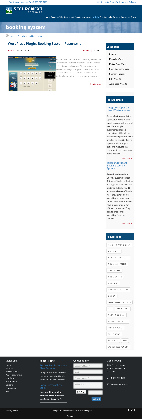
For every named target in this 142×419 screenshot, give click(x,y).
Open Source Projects (119, 68)
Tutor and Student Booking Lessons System (116, 163)
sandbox (113, 339)
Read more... (96, 84)
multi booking (116, 313)
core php (113, 282)
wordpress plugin (118, 345)
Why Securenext (66, 17)
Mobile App (123, 307)
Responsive (114, 333)
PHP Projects (115, 78)
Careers (116, 17)
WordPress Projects (118, 83)
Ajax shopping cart (119, 243)
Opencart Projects (117, 73)
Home (47, 17)
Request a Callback (126, 2)
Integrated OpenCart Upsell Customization (118, 107)
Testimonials (106, 17)
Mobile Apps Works (117, 63)
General (112, 53)
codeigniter (115, 275)
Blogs (133, 17)
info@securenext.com (17, 2)
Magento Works (116, 58)
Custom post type (118, 288)
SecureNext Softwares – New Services (53, 366)
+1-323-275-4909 (38, 2)
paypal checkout (118, 320)
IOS (110, 307)
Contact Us (125, 17)
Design (112, 294)
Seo (125, 339)
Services (55, 17)
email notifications (119, 301)
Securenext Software (73, 409)
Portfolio (95, 17)
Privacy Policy (12, 409)
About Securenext (83, 17)
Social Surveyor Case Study (51, 386)
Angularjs (114, 250)
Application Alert (118, 256)
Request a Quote (106, 2)
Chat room (114, 269)
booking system (117, 263)
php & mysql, (115, 326)
